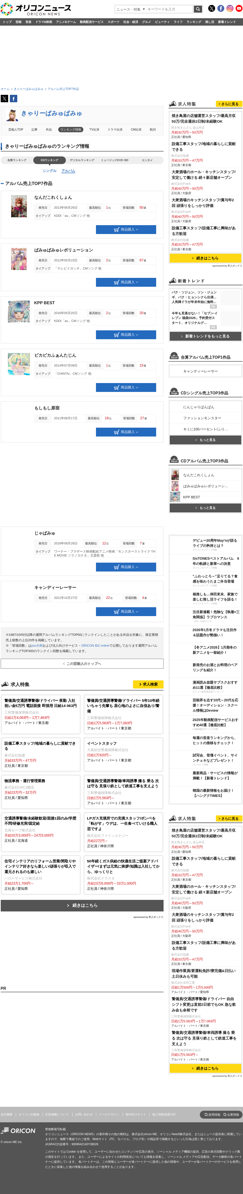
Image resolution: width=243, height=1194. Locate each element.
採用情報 (214, 1114)
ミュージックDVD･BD (115, 160)
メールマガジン (109, 1114)
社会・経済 (130, 22)
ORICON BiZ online (95, 645)
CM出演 (136, 129)
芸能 (18, 22)
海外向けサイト (135, 1114)
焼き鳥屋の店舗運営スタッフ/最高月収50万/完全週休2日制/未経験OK (204, 118)
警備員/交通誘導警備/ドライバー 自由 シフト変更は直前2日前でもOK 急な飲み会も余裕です (204, 1004)
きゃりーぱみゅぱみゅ (51, 113)
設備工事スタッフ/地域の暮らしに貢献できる (204, 146)
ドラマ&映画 (43, 22)
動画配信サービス (92, 22)
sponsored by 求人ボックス (148, 917)
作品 (49, 129)
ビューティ (162, 22)
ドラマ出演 (115, 129)
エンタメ (147, 160)
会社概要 (7, 1114)
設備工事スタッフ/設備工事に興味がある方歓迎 (204, 231)
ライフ (178, 22)
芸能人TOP (15, 129)
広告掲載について (57, 1114)
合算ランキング (16, 160)
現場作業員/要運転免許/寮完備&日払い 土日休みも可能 (204, 973)
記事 (34, 129)
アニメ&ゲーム (66, 22)
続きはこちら (85, 905)
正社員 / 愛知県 (40, 789)
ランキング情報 (70, 129)
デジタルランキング (82, 160)
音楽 (28, 22)
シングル (49, 171)
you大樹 (37, 645)
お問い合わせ (84, 1114)
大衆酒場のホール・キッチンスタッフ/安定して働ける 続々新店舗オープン (204, 175)
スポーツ (113, 22)
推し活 (209, 22)
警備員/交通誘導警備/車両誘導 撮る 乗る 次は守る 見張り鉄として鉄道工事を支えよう (204, 1038)
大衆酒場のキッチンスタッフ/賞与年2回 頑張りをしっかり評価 (203, 203)
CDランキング (49, 160)
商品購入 (126, 229)
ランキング (194, 22)
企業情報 (233, 1114)
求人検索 (150, 684)
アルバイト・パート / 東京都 (40, 711)
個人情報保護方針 (164, 1114)
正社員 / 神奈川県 (123, 832)
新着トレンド (227, 22)
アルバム (68, 171)
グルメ (146, 22)
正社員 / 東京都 (40, 754)
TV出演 (94, 129)
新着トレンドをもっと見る (205, 336)
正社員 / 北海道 (40, 829)
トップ (7, 22)
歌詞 (153, 129)
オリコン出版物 (29, 1114)
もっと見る (205, 440)
